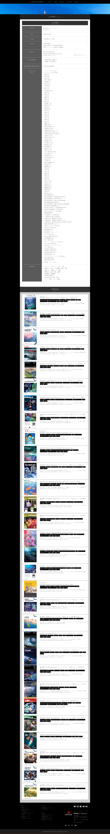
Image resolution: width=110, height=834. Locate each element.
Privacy (49, 814)
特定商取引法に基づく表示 (46, 818)
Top (26, 807)
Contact (76, 1)
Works (55, 1)
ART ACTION (37, 2)
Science (48, 807)
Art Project (49, 808)
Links (26, 814)
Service (62, 1)
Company (69, 1)
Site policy (48, 816)
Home (49, 1)
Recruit (47, 819)
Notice (26, 816)
